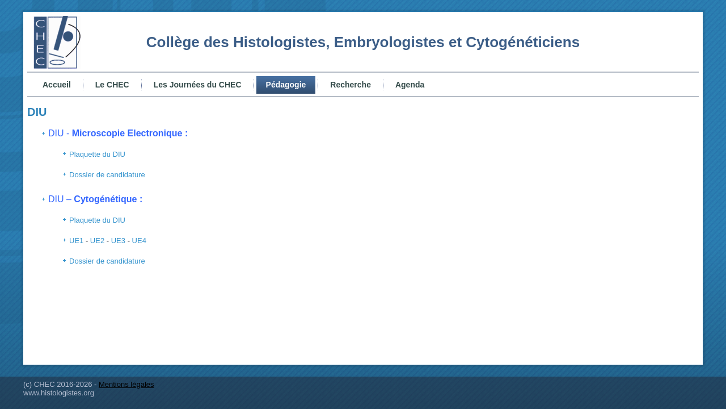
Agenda (409, 84)
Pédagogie (286, 84)
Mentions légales (126, 384)
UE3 (118, 240)
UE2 (97, 240)
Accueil (57, 84)
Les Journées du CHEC (198, 84)
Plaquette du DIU (97, 154)
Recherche (350, 84)
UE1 (76, 240)
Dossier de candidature (107, 174)
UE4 (139, 240)
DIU (37, 112)
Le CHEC (112, 84)
